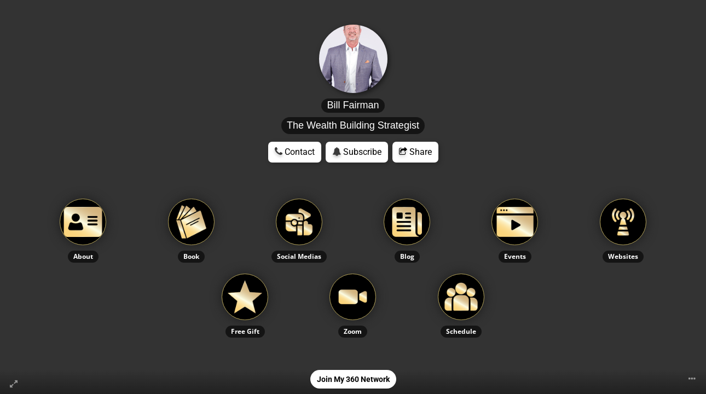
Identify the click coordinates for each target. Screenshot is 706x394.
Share (415, 152)
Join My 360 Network (353, 379)
